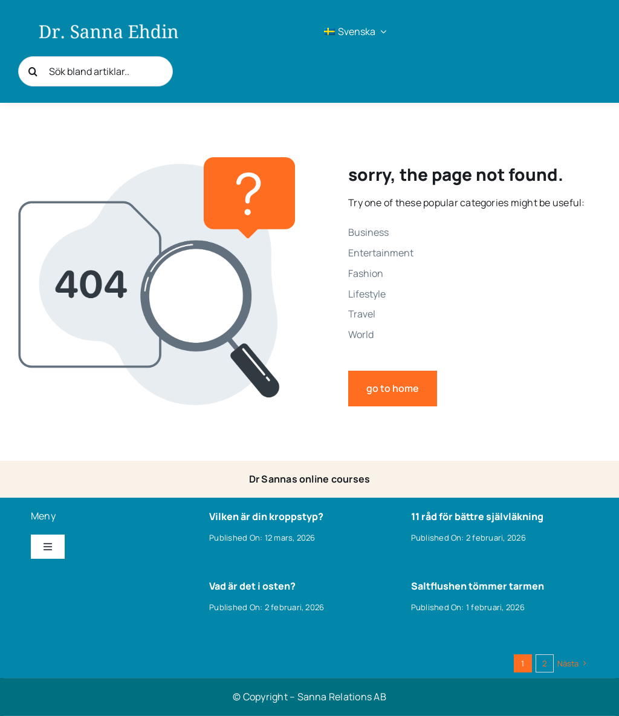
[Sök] (33, 71)
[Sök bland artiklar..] (95, 71)
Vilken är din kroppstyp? (266, 516)
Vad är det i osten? (252, 586)
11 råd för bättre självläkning (477, 516)
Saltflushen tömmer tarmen (477, 586)
